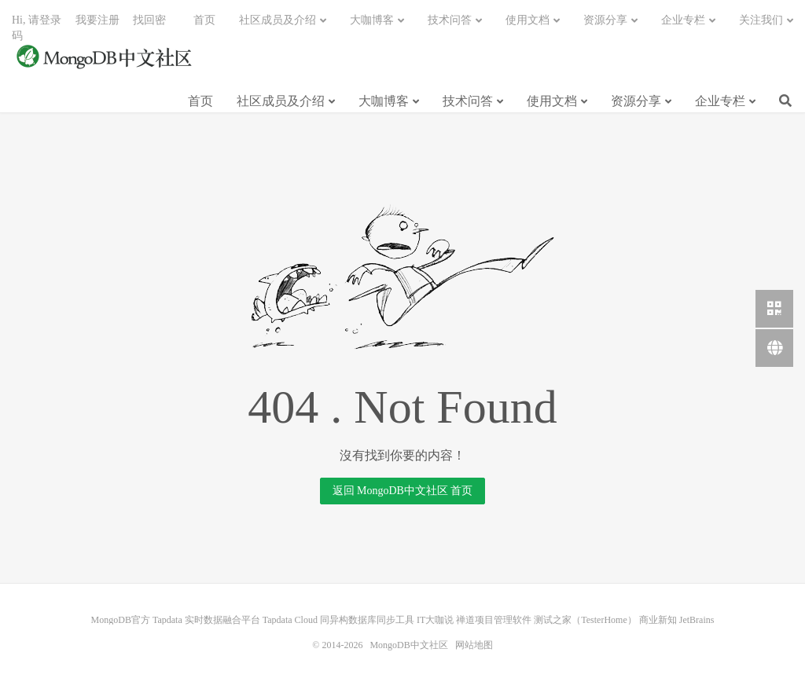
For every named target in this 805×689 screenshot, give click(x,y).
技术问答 (468, 101)
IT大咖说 (435, 619)
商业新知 (658, 619)
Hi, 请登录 (36, 20)
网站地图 (474, 645)
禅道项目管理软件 (493, 619)
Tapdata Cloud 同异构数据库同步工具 (338, 619)
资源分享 (636, 101)
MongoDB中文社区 (106, 58)
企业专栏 (720, 101)
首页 (200, 101)
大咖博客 (383, 101)
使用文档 (552, 101)
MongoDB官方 (120, 619)
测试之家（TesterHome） (585, 619)
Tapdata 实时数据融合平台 (206, 619)
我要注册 (97, 20)
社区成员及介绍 (281, 101)
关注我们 (761, 20)
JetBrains (697, 619)
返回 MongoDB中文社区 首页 (403, 491)
